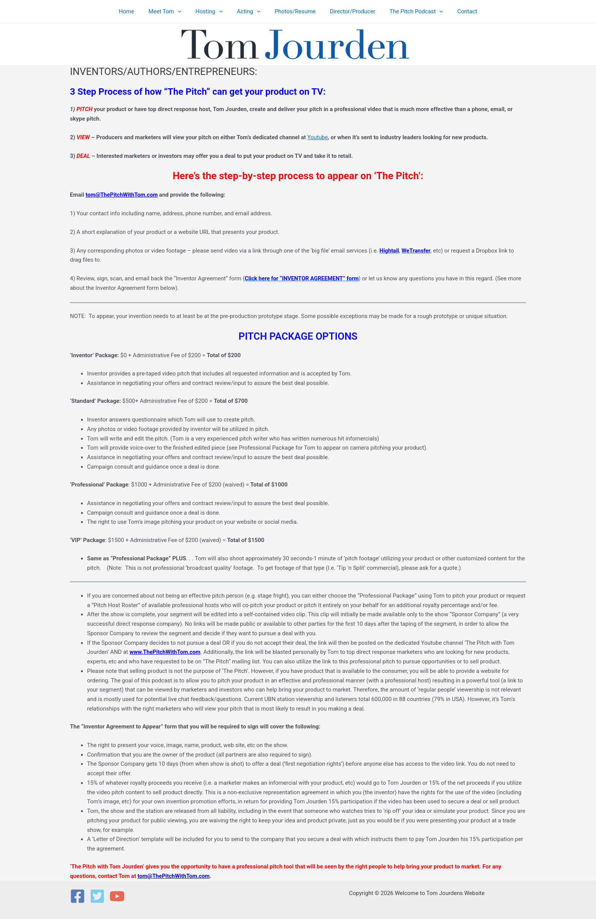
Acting (250, 11)
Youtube (318, 137)
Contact (457, 11)
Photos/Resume (293, 11)
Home (136, 11)
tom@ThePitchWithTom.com (122, 194)
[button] (185, 11)
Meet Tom (171, 11)
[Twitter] (97, 896)
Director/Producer (348, 11)
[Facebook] (77, 896)
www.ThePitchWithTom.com (166, 652)
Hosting (213, 11)
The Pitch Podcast (409, 11)
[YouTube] (117, 896)
